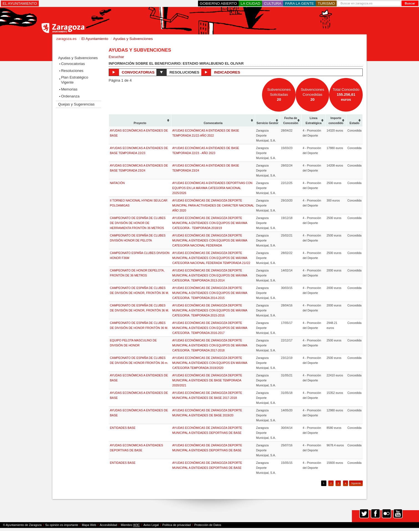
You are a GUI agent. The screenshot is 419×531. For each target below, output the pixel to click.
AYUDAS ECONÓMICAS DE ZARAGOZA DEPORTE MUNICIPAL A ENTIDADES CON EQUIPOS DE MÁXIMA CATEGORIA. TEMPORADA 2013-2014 (209, 275)
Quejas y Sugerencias (76, 104)
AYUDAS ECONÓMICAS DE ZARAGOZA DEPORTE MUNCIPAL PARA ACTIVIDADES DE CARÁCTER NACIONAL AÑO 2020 (213, 205)
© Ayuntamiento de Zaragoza (22, 525)
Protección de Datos (207, 525)
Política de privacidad (176, 525)
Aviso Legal (151, 525)
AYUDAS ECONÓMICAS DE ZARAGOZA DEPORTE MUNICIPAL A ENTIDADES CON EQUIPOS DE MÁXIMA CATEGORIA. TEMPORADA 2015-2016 (209, 310)
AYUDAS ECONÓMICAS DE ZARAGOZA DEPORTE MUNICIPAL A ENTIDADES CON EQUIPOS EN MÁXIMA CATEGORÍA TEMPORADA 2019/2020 (209, 362)
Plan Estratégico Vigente (74, 79)
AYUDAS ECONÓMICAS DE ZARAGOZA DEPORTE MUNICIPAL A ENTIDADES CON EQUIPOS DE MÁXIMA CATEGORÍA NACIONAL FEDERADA (209, 240)
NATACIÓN (117, 183)
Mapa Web (89, 525)
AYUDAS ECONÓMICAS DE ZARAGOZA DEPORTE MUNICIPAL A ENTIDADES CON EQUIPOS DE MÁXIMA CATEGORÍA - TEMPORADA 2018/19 (209, 223)
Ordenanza (70, 96)
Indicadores (220, 72)
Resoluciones (72, 71)
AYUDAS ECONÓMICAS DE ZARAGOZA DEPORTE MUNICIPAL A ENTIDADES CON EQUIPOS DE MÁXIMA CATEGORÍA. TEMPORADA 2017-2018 (209, 345)
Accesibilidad (108, 525)
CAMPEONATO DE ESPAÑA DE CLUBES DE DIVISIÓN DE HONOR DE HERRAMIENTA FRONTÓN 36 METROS (138, 223)
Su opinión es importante (61, 525)
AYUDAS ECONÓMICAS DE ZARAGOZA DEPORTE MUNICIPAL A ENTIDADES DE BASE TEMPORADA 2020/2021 (207, 380)
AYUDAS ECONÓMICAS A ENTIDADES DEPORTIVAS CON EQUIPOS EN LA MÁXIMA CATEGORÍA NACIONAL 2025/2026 (212, 188)
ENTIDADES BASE (122, 427)
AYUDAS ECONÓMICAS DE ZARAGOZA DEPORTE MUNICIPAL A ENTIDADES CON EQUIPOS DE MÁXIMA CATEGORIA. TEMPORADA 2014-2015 (209, 293)
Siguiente (356, 483)
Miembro (130, 525)
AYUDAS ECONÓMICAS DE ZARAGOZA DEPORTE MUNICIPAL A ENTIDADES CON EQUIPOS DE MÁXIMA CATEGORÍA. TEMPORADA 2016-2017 (209, 327)
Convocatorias (73, 64)
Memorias (69, 89)
